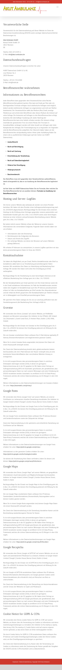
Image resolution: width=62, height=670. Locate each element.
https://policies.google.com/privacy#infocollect (32, 542)
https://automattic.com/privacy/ (21, 385)
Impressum (15, 662)
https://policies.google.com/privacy (28, 447)
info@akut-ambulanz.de (42, 2)
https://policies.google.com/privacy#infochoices (25, 461)
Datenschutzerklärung (25, 662)
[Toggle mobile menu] (58, 7)
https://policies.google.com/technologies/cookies (20, 454)
